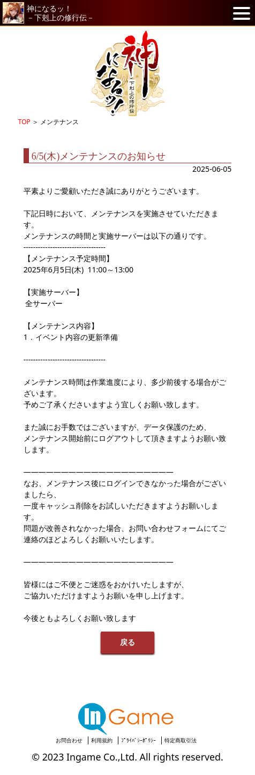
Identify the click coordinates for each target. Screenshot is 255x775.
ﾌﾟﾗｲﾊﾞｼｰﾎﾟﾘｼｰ (138, 740)
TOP (24, 121)
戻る (127, 643)
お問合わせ (69, 740)
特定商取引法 (180, 740)
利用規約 (101, 740)
